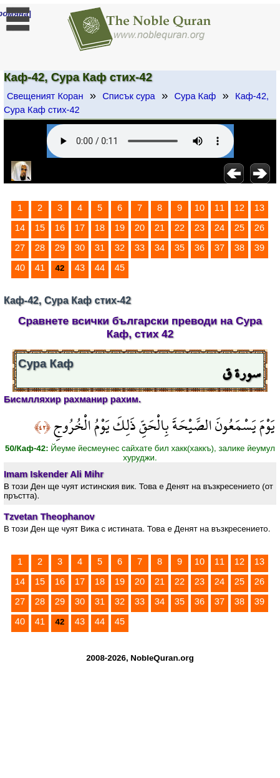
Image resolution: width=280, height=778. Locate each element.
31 (100, 248)
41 (40, 268)
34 (160, 248)
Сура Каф (195, 96)
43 (80, 268)
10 (200, 208)
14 (20, 228)
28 (40, 248)
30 (80, 248)
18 (100, 228)
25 (239, 228)
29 (60, 248)
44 (100, 268)
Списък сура (128, 96)
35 (180, 248)
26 (259, 228)
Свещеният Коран (45, 96)
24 (219, 228)
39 (259, 248)
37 (219, 248)
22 (180, 228)
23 (200, 228)
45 (120, 268)
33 (140, 248)
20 (140, 228)
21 (160, 228)
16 (60, 228)
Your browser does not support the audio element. (140, 141)
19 (120, 228)
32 (120, 248)
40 (20, 268)
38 (239, 248)
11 (219, 208)
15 (40, 228)
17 (80, 228)
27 (20, 248)
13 (259, 208)
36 (200, 248)
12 (239, 208)
